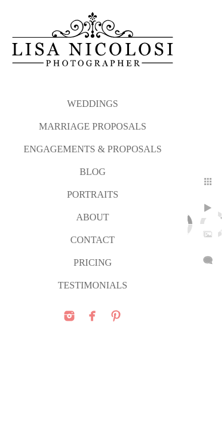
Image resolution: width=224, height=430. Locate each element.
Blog (92, 172)
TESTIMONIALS (92, 285)
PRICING (92, 262)
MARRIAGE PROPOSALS (92, 126)
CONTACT (92, 240)
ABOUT (92, 217)
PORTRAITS (92, 194)
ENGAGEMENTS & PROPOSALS (92, 149)
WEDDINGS (92, 104)
